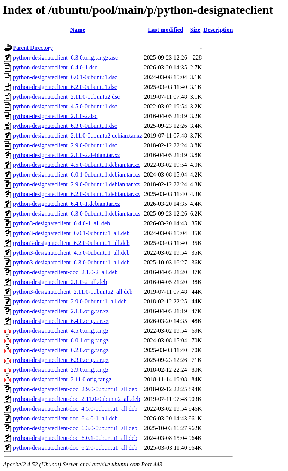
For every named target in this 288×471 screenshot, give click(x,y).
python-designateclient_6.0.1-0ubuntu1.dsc (65, 77)
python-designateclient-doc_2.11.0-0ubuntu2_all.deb (76, 399)
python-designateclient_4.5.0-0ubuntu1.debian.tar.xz (76, 165)
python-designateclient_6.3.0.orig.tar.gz (61, 360)
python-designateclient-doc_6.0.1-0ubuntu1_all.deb (75, 438)
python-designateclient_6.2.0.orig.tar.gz (61, 350)
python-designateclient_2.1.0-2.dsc (55, 116)
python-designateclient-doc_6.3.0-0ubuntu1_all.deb (75, 428)
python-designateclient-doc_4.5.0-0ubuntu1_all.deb (75, 408)
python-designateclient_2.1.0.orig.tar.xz (61, 311)
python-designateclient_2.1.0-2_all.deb (60, 282)
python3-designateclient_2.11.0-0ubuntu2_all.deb (72, 291)
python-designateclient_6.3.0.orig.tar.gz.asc (65, 57)
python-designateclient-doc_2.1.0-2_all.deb (65, 272)
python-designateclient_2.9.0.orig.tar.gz (61, 369)
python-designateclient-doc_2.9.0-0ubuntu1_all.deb (75, 389)
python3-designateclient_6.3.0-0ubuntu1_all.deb (71, 262)
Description (218, 30)
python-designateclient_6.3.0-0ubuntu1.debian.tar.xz (76, 213)
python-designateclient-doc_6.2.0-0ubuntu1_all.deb (75, 447)
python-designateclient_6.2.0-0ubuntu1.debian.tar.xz (76, 194)
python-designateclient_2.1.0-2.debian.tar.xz (66, 155)
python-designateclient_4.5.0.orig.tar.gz (61, 330)
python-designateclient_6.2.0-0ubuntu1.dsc (65, 87)
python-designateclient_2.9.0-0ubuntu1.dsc (65, 145)
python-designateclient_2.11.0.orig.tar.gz (62, 379)
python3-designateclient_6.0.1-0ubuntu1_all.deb (71, 233)
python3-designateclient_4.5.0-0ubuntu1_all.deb (71, 252)
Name (77, 30)
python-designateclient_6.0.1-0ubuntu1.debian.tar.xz (76, 174)
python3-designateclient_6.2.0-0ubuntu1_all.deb (71, 243)
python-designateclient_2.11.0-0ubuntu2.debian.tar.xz (77, 135)
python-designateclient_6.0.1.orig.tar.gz (61, 340)
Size (195, 30)
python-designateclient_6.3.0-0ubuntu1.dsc (65, 126)
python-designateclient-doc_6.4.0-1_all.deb (65, 418)
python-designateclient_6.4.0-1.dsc (55, 67)
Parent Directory (33, 48)
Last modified (165, 30)
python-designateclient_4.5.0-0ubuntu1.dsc (65, 106)
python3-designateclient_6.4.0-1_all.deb (61, 223)
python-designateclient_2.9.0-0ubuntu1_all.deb (70, 301)
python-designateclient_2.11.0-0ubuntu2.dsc (66, 96)
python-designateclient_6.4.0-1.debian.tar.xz (66, 204)
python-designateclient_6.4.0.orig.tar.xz (61, 321)
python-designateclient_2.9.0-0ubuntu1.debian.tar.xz (76, 184)
